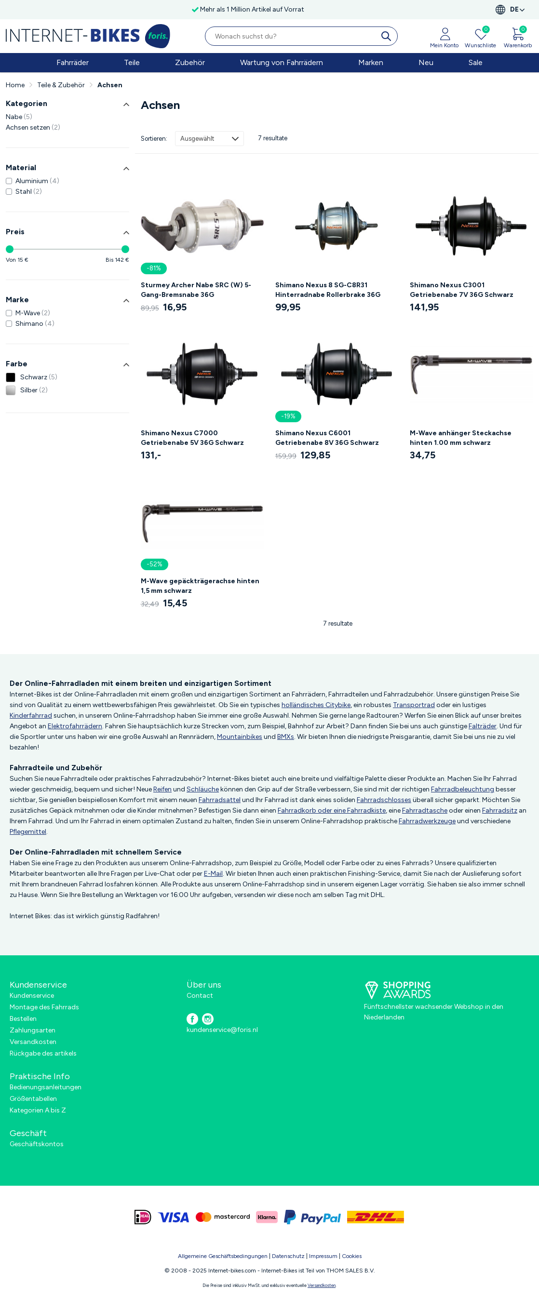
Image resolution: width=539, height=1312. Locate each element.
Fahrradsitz (499, 810)
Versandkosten (33, 1042)
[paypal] (312, 1217)
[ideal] (143, 1217)
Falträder (483, 726)
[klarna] (267, 1217)
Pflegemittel (28, 832)
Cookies (352, 1256)
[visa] (173, 1217)
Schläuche (203, 789)
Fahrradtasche (424, 810)
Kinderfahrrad (31, 715)
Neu (425, 62)
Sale (476, 62)
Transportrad (414, 705)
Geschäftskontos (37, 1144)
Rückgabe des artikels (43, 1053)
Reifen (162, 789)
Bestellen (23, 1019)
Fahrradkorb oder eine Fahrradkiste (332, 810)
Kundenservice (32, 995)
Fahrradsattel (220, 800)
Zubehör (190, 62)
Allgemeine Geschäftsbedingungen (223, 1256)
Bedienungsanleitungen (45, 1087)
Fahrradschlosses (384, 800)
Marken (370, 62)
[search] (388, 36)
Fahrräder (72, 62)
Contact (200, 995)
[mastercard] (223, 1217)
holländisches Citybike (316, 705)
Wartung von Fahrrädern (281, 62)
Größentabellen (33, 1099)
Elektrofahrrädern (75, 726)
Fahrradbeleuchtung (462, 789)
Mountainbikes (239, 737)
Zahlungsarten (32, 1030)
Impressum (323, 1256)
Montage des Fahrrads (44, 1007)
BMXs (285, 737)
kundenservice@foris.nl (222, 1030)
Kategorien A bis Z (38, 1110)
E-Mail (213, 874)
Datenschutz (288, 1256)
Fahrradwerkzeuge (427, 821)
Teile (132, 62)
